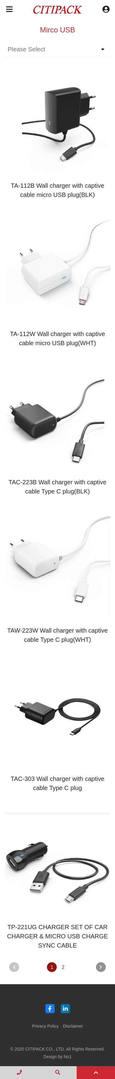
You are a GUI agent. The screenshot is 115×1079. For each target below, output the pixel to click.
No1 (68, 1056)
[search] (57, 1072)
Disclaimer (73, 1026)
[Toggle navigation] (9, 9)
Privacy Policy (45, 1026)
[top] (96, 1072)
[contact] (19, 1072)
